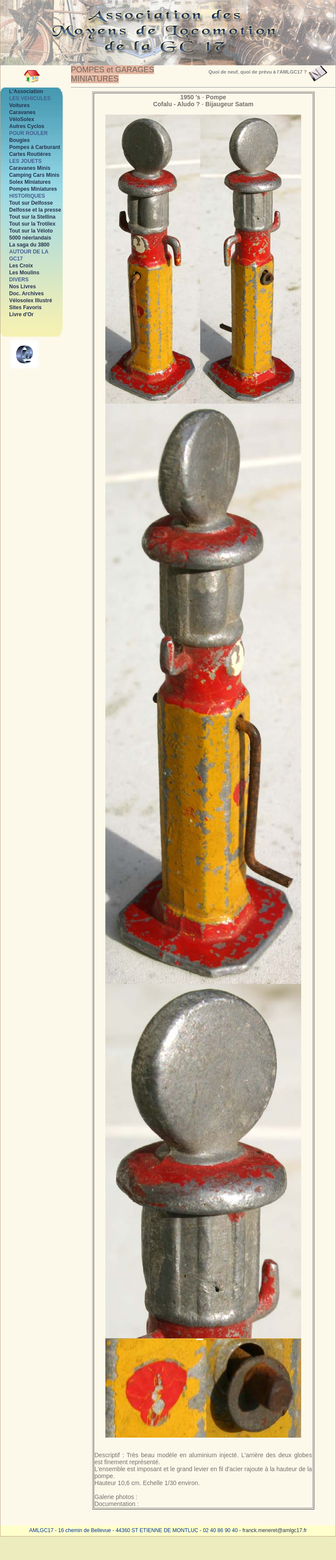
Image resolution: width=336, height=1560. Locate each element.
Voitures (19, 105)
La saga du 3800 (29, 245)
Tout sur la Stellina (32, 217)
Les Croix (21, 266)
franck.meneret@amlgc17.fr (274, 1530)
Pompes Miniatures (33, 189)
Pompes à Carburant (34, 147)
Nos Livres (22, 287)
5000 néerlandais (30, 238)
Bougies (19, 140)
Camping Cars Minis (34, 175)
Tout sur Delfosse (31, 203)
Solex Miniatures (29, 182)
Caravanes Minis (29, 168)
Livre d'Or (21, 314)
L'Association (26, 91)
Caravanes (22, 112)
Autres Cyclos (26, 126)
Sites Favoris (25, 307)
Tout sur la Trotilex (32, 224)
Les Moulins (24, 273)
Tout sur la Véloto (31, 231)
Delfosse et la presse (35, 210)
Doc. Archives (26, 293)
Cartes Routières (30, 154)
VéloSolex (21, 119)
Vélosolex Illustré (30, 300)
